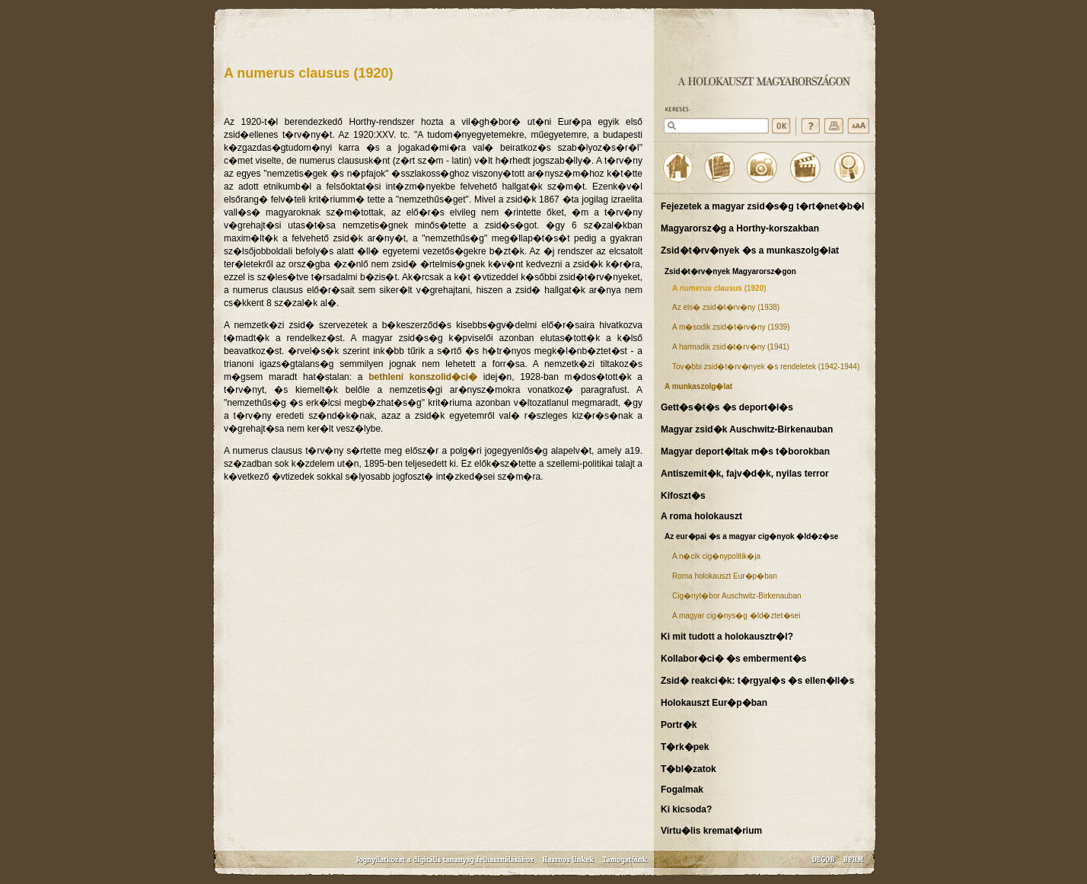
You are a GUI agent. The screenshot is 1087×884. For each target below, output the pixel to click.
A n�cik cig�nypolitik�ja (716, 556)
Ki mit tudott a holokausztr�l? (727, 636)
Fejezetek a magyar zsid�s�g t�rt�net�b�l (762, 206)
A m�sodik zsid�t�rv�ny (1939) (731, 327)
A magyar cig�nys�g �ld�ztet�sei (736, 615)
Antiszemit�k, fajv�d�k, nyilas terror (745, 473)
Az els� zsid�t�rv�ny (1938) (725, 307)
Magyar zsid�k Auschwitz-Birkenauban (747, 429)
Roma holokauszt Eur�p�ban (724, 576)
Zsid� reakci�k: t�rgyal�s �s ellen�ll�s (757, 680)
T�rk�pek (685, 747)
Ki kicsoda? (686, 809)
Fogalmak (682, 789)
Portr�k (679, 725)
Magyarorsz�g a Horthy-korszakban (740, 228)
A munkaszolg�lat (698, 386)
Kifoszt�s (683, 495)
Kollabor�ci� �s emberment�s (733, 658)
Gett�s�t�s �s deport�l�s (727, 407)
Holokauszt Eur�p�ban (714, 702)
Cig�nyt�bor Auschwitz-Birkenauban (737, 596)
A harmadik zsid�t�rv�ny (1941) (730, 347)
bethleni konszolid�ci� (422, 377)
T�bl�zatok (688, 769)
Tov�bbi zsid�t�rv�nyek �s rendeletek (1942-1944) (765, 366)
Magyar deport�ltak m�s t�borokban (745, 451)
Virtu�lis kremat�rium (711, 830)
